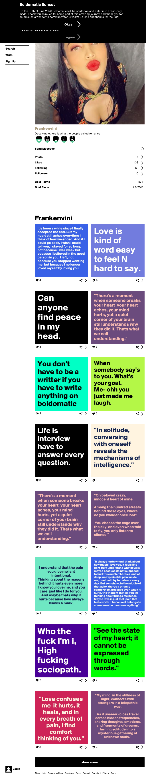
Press (78, 773)
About (37, 773)
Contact (86, 773)
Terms (113, 773)
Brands (51, 773)
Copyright (96, 773)
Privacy (105, 773)
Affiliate (59, 773)
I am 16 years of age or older (41, 29)
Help (44, 773)
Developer (69, 773)
